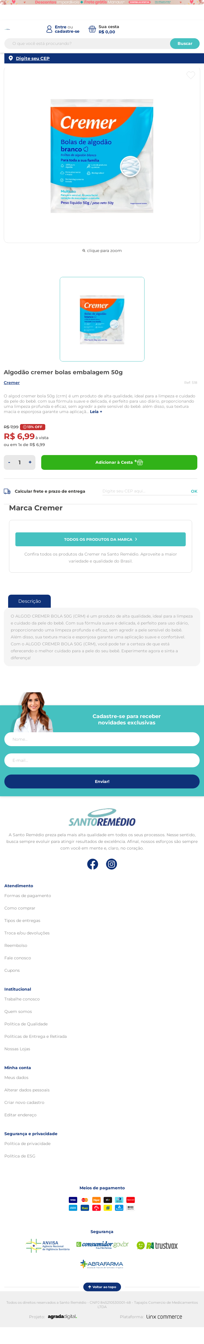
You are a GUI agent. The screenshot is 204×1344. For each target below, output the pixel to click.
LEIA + (96, 412)
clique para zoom (102, 250)
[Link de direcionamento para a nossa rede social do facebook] (92, 864)
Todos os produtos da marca (100, 539)
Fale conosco (17, 957)
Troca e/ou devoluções (27, 933)
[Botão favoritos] (191, 75)
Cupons (12, 970)
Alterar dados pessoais (27, 1090)
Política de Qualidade (26, 1024)
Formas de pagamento (27, 895)
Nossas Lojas (17, 1048)
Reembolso (15, 945)
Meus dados (16, 1077)
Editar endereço (20, 1114)
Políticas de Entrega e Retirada (35, 1036)
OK (194, 491)
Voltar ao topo (102, 1287)
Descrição (29, 601)
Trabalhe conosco (22, 999)
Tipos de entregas (22, 920)
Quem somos (18, 1011)
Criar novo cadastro (24, 1102)
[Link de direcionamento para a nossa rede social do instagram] (111, 864)
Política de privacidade (27, 1143)
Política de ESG (19, 1156)
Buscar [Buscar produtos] (185, 44)
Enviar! (102, 781)
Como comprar (19, 908)
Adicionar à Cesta (119, 462)
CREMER (12, 382)
